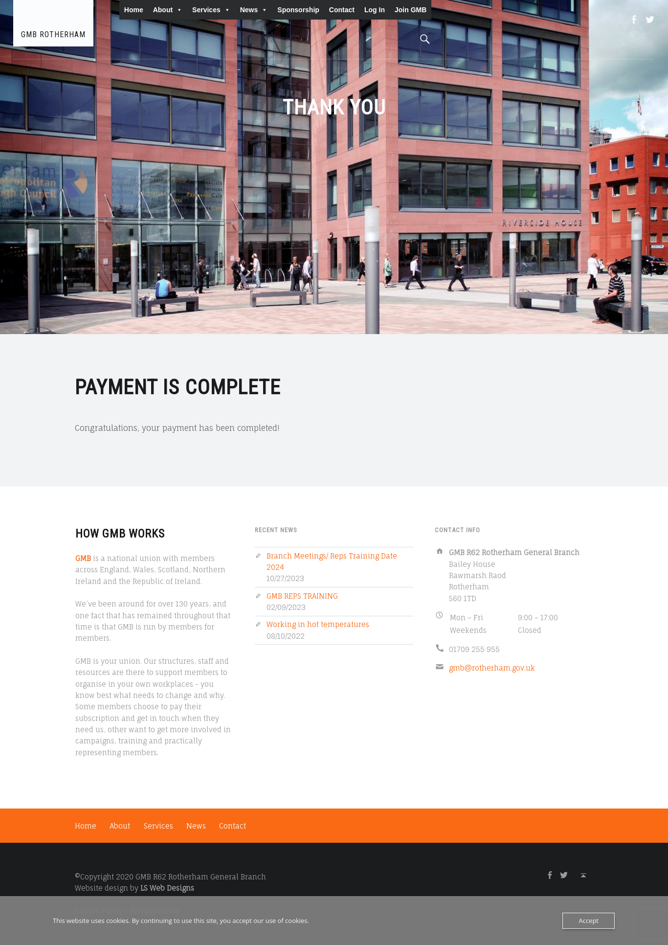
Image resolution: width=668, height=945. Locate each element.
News (254, 10)
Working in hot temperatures (318, 624)
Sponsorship (298, 10)
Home (133, 10)
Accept (589, 920)
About (167, 10)
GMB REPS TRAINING (302, 596)
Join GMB (410, 10)
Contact (342, 10)
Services (211, 10)
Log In (374, 10)
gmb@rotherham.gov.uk (492, 668)
